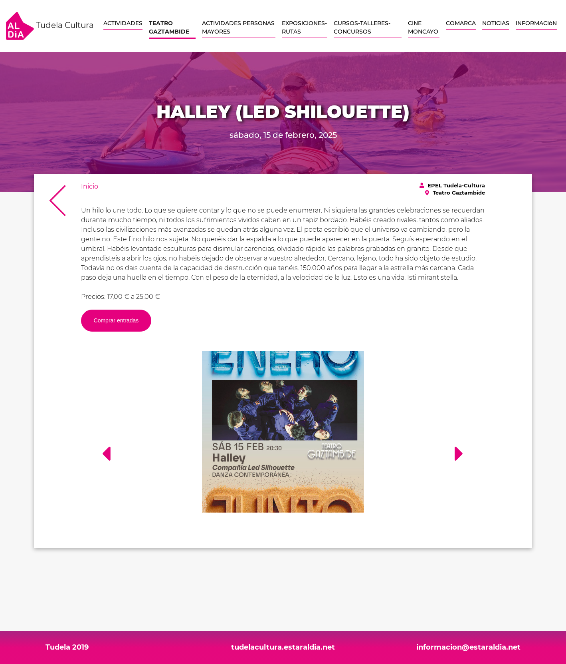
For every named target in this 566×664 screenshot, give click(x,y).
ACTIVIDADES (122, 23)
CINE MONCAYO (423, 27)
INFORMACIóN (536, 23)
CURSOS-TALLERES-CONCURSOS (362, 27)
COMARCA (461, 23)
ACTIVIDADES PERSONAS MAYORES (238, 27)
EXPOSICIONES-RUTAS (304, 27)
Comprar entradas (116, 320)
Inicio (89, 186)
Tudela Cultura (50, 26)
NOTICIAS (495, 23)
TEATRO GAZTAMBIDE (169, 27)
